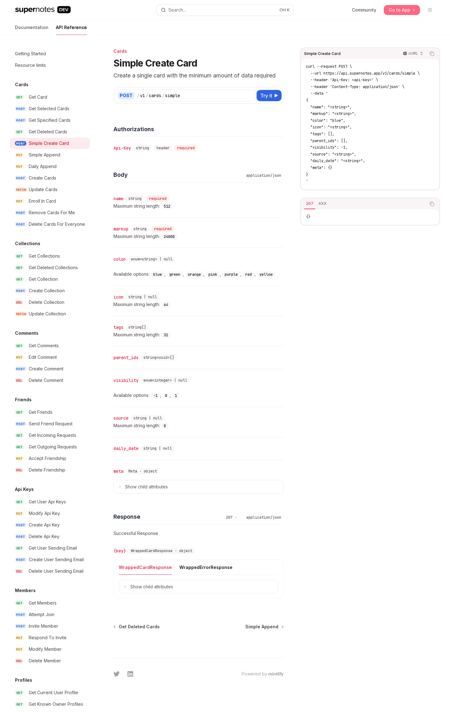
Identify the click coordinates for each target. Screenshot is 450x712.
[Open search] (225, 10)
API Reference (71, 30)
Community (364, 9)
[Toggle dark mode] (430, 10)
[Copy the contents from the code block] (432, 54)
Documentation (31, 30)
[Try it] (269, 95)
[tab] (309, 203)
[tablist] (363, 204)
